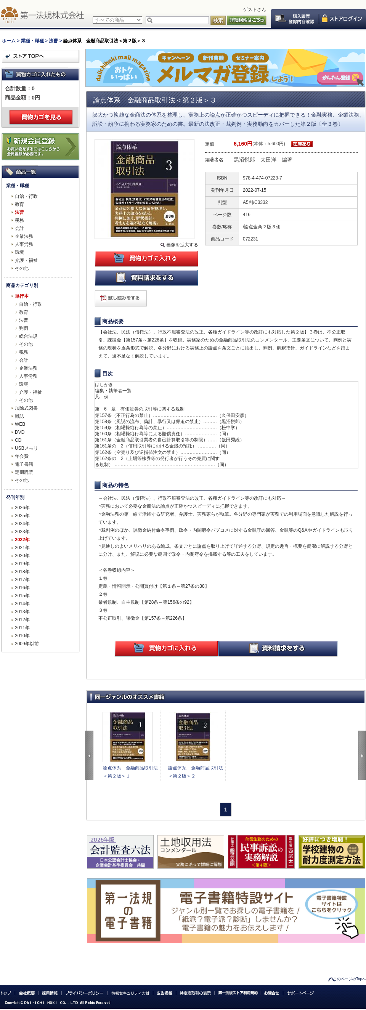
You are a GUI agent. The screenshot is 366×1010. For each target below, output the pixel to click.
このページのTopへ (349, 979)
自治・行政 (26, 196)
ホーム (9, 40)
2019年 (22, 563)
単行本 (22, 296)
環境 (19, 252)
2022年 (22, 539)
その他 (22, 268)
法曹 (53, 40)
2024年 (22, 523)
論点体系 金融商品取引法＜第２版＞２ (195, 772)
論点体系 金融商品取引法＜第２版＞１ (130, 772)
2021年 (22, 547)
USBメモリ (26, 448)
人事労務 (24, 244)
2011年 (22, 627)
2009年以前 (27, 643)
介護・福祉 (26, 260)
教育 (19, 204)
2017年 (22, 579)
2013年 (22, 611)
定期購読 (24, 472)
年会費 (22, 456)
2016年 (22, 587)
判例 (23, 328)
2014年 (22, 603)
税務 (19, 220)
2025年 (22, 515)
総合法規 (28, 336)
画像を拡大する (182, 244)
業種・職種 (32, 40)
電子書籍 (24, 464)
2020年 (22, 555)
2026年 (22, 507)
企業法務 (24, 236)
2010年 (22, 635)
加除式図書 (26, 408)
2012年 (22, 619)
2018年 (22, 571)
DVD (19, 432)
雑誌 (19, 416)
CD (18, 440)
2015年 (22, 595)
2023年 (22, 531)
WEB (20, 424)
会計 (19, 228)
